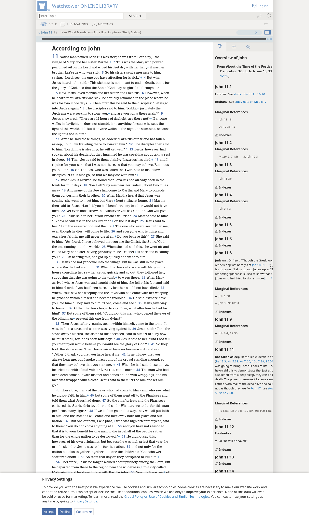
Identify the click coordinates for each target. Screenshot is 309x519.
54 (57, 467)
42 (131, 354)
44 (149, 370)
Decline (65, 512)
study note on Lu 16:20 (220, 94)
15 (64, 164)
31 (97, 267)
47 (126, 400)
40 (125, 339)
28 (111, 247)
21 (151, 200)
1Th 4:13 (251, 361)
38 (57, 323)
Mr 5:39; (204, 361)
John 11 (44, 32)
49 (95, 421)
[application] (154, 39)
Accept (49, 512)
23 (63, 216)
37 (94, 313)
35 (160, 303)
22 (62, 211)
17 (57, 180)
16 (100, 170)
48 (116, 411)
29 (77, 257)
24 (134, 216)
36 (94, 308)
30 (57, 262)
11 (57, 139)
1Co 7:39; (229, 361)
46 (100, 395)
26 (119, 231)
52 (148, 446)
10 (96, 129)
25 (141, 221)
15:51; (240, 361)
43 (118, 364)
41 (164, 344)
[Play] (38, 38)
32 (143, 277)
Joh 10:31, (230, 265)
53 (98, 457)
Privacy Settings (85, 501)
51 (150, 436)
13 (138, 149)
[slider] (154, 39)
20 (103, 195)
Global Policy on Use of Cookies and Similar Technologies (166, 496)
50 (152, 426)
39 (134, 329)
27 (159, 236)
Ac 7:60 (198, 393)
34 (144, 298)
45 (57, 390)
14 (85, 159)
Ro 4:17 (227, 388)
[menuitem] (268, 15)
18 (85, 185)
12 (130, 144)
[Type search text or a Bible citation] (78, 16)
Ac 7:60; (216, 361)
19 (63, 190)
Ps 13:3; (192, 361)
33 (239, 265)
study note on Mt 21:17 (222, 102)
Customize (84, 512)
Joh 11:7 (240, 278)
